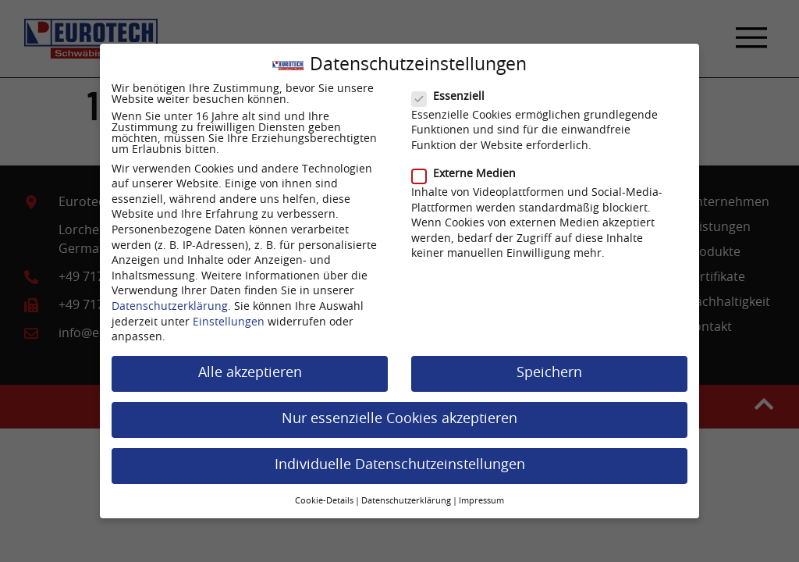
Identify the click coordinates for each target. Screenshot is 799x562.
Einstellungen (229, 316)
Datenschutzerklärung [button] (406, 495)
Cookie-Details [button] (324, 495)
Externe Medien (468, 167)
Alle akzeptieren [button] (250, 367)
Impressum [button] (481, 495)
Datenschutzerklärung (170, 300)
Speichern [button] (549, 367)
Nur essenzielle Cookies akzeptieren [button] (399, 413)
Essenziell (453, 90)
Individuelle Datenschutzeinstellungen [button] (400, 459)
